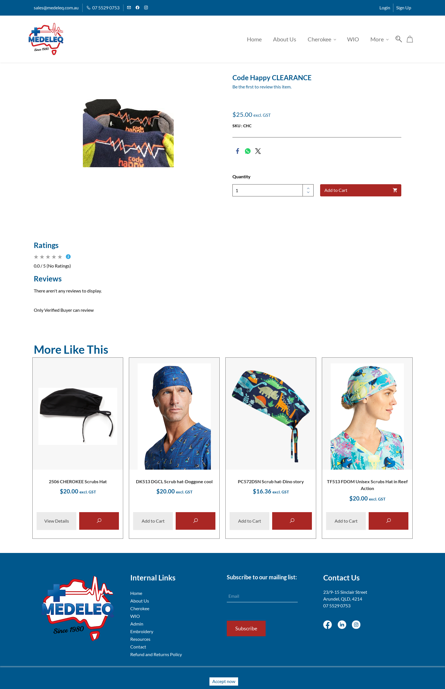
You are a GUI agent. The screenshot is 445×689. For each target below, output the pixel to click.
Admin (136, 623)
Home (136, 592)
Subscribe (246, 628)
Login (384, 7)
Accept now (223, 681)
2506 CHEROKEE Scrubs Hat (77, 480)
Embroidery (141, 631)
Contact (138, 646)
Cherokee (139, 608)
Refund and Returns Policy (156, 654)
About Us (139, 600)
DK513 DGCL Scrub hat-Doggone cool (174, 480)
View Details (56, 520)
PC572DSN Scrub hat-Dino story (270, 480)
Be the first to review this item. (261, 85)
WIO (135, 615)
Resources (140, 638)
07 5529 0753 (336, 605)
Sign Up (403, 7)
